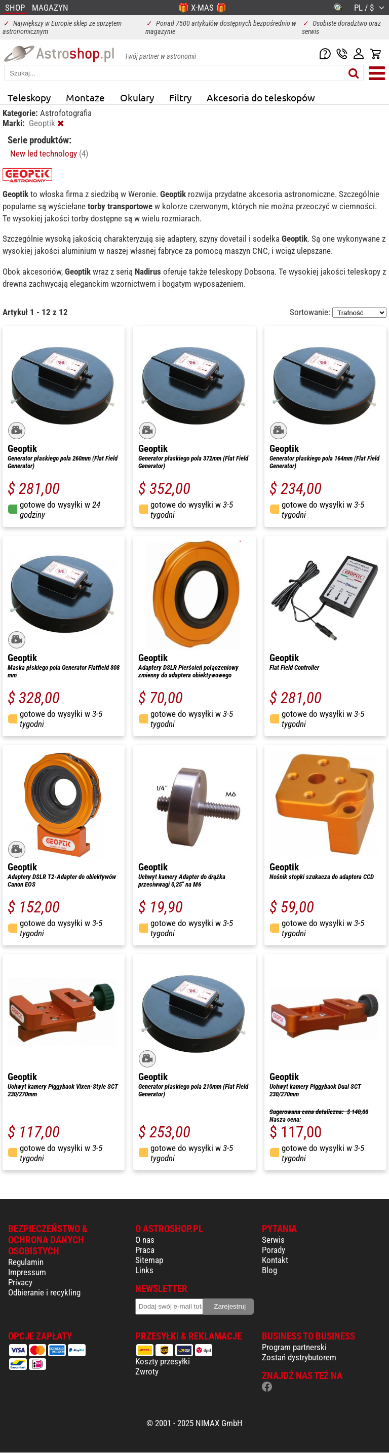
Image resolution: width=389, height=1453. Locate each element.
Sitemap (149, 1260)
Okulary (137, 97)
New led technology (49, 153)
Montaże (85, 97)
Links (144, 1270)
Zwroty (147, 1371)
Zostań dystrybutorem (299, 1357)
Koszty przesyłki (162, 1361)
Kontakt (275, 1260)
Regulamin (26, 1262)
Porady (273, 1250)
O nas (144, 1240)
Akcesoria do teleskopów (261, 97)
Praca (144, 1250)
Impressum (27, 1272)
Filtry (180, 97)
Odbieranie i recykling (44, 1292)
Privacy (20, 1282)
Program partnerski (294, 1347)
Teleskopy (29, 97)
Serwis (273, 1240)
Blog (269, 1270)
